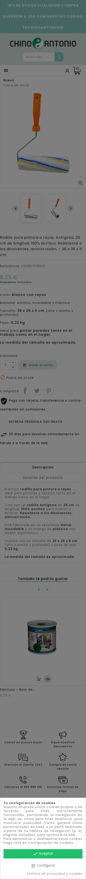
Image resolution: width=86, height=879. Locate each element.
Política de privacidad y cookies (54, 874)
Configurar (43, 865)
